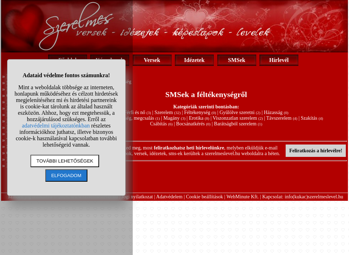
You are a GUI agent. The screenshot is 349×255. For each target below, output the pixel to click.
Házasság (273, 112)
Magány (172, 118)
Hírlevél (278, 60)
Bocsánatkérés (190, 123)
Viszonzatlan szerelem (235, 118)
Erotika (196, 118)
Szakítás (309, 118)
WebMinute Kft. (243, 196)
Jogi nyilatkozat (137, 196)
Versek (152, 60)
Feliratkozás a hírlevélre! (315, 150)
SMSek (236, 60)
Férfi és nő (134, 112)
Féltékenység (197, 112)
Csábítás (158, 123)
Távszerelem (279, 118)
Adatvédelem (169, 196)
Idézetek (194, 60)
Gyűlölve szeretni (236, 112)
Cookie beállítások (204, 196)
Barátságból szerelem (235, 123)
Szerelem (163, 112)
